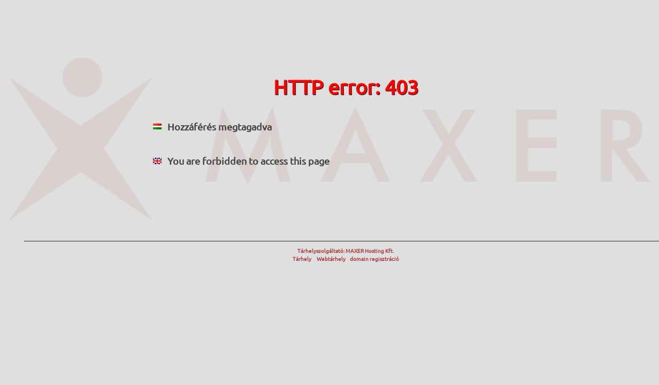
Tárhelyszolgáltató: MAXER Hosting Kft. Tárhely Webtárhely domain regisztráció (346, 255)
